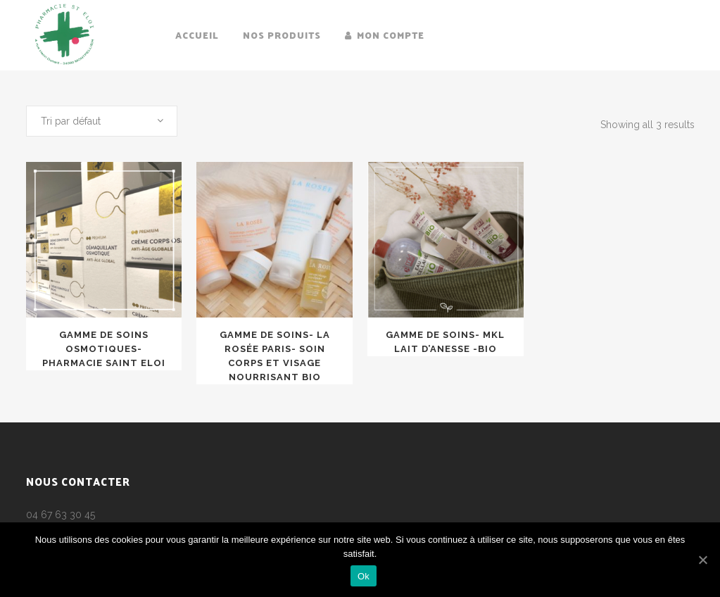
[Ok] (702, 560)
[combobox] (101, 121)
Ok (364, 576)
